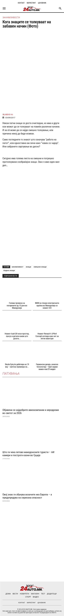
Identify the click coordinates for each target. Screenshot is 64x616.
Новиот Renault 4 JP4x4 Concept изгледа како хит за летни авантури (47, 336)
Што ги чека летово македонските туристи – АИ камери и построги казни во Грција (28, 454)
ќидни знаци (9, 270)
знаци (28, 267)
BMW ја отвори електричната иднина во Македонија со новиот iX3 (47, 305)
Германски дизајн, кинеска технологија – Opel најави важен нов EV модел (47, 366)
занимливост (17, 267)
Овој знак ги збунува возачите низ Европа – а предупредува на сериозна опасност (27, 496)
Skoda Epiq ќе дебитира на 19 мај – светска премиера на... (17, 365)
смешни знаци (40, 267)
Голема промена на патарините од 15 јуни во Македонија (17, 305)
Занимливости (11, 17)
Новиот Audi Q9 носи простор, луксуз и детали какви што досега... (17, 336)
